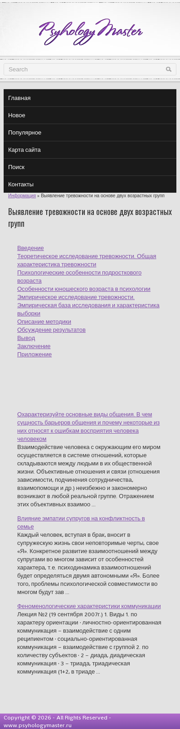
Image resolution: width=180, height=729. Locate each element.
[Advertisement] (98, 379)
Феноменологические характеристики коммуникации (89, 606)
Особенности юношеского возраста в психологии (84, 289)
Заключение (34, 346)
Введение (30, 248)
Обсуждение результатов (51, 330)
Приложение (34, 354)
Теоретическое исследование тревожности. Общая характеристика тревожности (86, 260)
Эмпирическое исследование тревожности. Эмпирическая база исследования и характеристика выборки (88, 305)
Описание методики (44, 321)
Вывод (26, 338)
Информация (22, 196)
